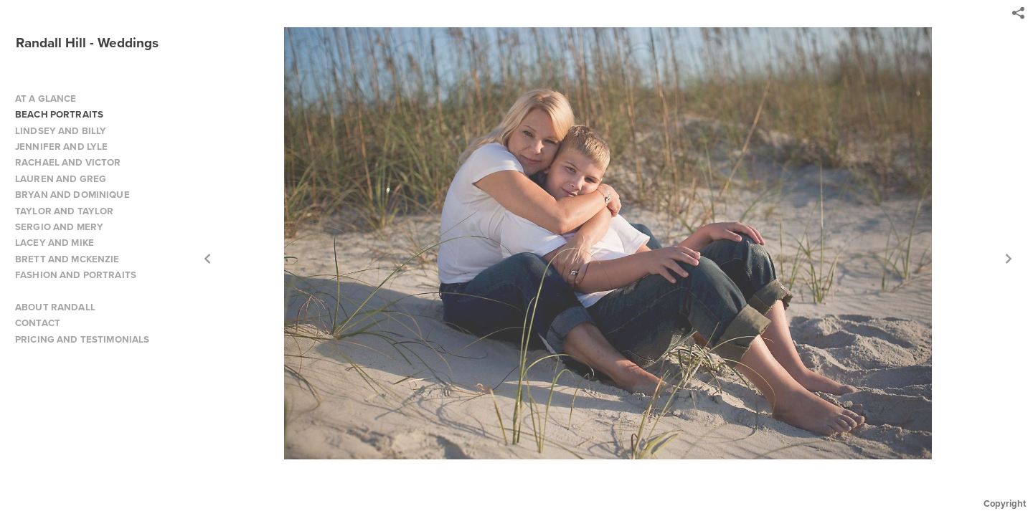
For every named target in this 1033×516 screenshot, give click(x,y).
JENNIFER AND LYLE (61, 146)
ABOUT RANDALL (55, 307)
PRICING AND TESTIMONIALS (82, 339)
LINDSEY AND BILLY (60, 131)
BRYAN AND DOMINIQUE (72, 194)
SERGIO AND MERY (59, 227)
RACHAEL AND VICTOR (68, 162)
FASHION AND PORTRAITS (75, 275)
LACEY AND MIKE (54, 242)
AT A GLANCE (46, 98)
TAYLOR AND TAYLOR (64, 211)
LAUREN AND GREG (60, 179)
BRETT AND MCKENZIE (67, 259)
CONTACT (37, 323)
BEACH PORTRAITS (59, 114)
